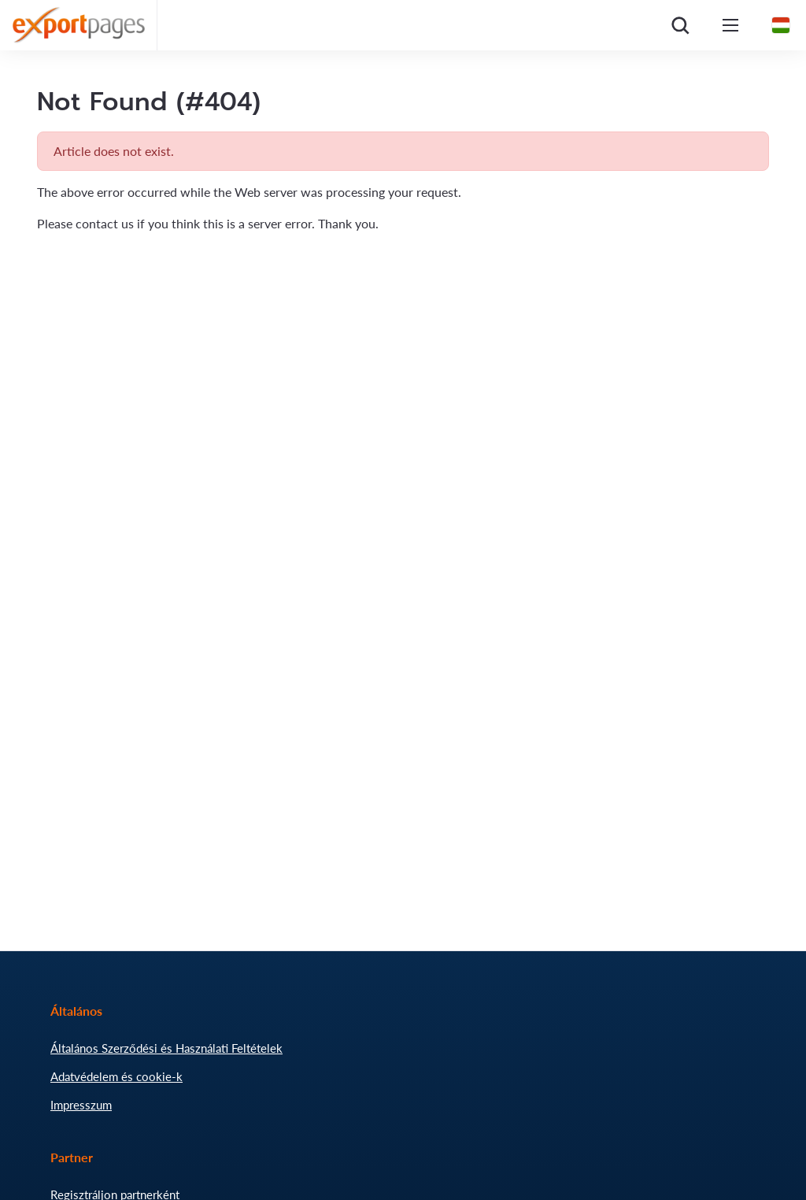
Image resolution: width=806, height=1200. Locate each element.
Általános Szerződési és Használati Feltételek (166, 1048)
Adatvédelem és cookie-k (116, 1076)
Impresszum (81, 1105)
